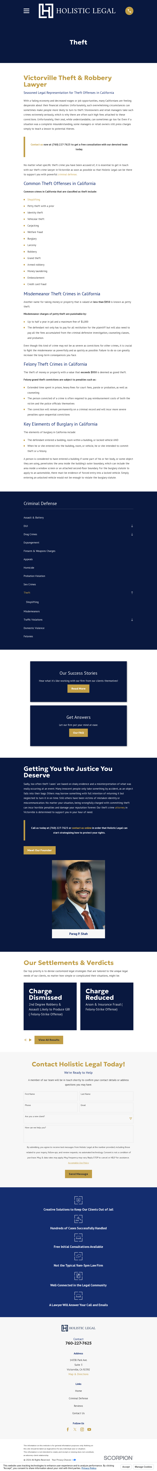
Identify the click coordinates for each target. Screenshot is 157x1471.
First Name (30, 1094)
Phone (28, 1105)
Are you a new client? (35, 1116)
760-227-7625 (78, 1343)
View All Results (48, 1040)
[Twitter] (75, 1429)
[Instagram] (82, 1429)
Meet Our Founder (39, 850)
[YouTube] (89, 1429)
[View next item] (30, 1040)
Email (83, 1105)
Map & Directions (78, 1374)
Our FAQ (78, 733)
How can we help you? (35, 1127)
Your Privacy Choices (64, 1460)
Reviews (78, 1406)
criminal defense (67, 174)
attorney (120, 807)
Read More (78, 688)
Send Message (78, 1174)
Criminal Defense (78, 1398)
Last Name (85, 1094)
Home (78, 1391)
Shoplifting (33, 199)
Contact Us (78, 1413)
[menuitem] (79, 517)
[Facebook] (68, 1429)
